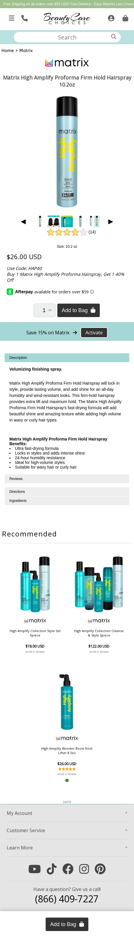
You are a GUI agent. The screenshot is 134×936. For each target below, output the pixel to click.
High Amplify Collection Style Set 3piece (35, 633)
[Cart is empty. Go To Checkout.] (124, 17)
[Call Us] (24, 17)
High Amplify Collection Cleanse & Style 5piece (99, 633)
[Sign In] (110, 17)
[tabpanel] (67, 413)
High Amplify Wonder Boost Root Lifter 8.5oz (66, 750)
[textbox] (67, 37)
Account (19, 813)
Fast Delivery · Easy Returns (93, 4)
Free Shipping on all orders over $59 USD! (36, 4)
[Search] (113, 37)
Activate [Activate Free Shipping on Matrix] (94, 332)
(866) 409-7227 (67, 898)
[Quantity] (45, 310)
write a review (34, 652)
